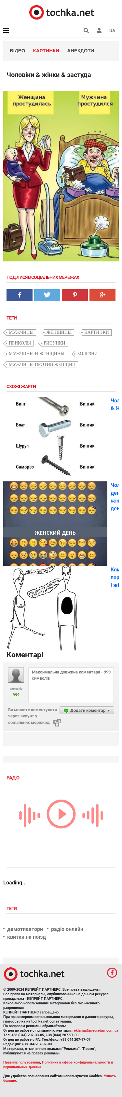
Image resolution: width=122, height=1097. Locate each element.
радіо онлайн (67, 929)
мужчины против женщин (42, 364)
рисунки (54, 343)
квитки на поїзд (26, 937)
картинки (96, 332)
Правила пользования (21, 1062)
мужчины (21, 332)
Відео (17, 50)
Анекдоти (80, 50)
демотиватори (25, 929)
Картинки (46, 50)
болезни (87, 353)
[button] (99, 30)
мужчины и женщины (36, 353)
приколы (20, 343)
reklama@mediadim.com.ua (95, 1030)
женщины (59, 332)
